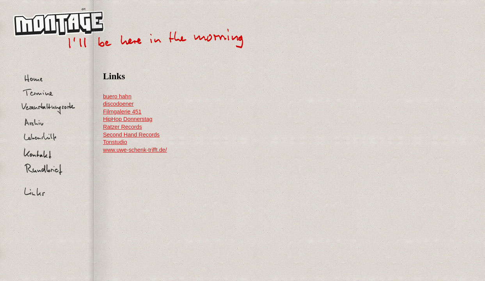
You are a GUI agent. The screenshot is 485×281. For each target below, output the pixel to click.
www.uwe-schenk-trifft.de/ (135, 150)
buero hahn (117, 96)
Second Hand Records (131, 135)
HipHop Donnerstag (128, 119)
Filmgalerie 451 (122, 111)
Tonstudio (115, 142)
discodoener (118, 104)
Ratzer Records (122, 127)
